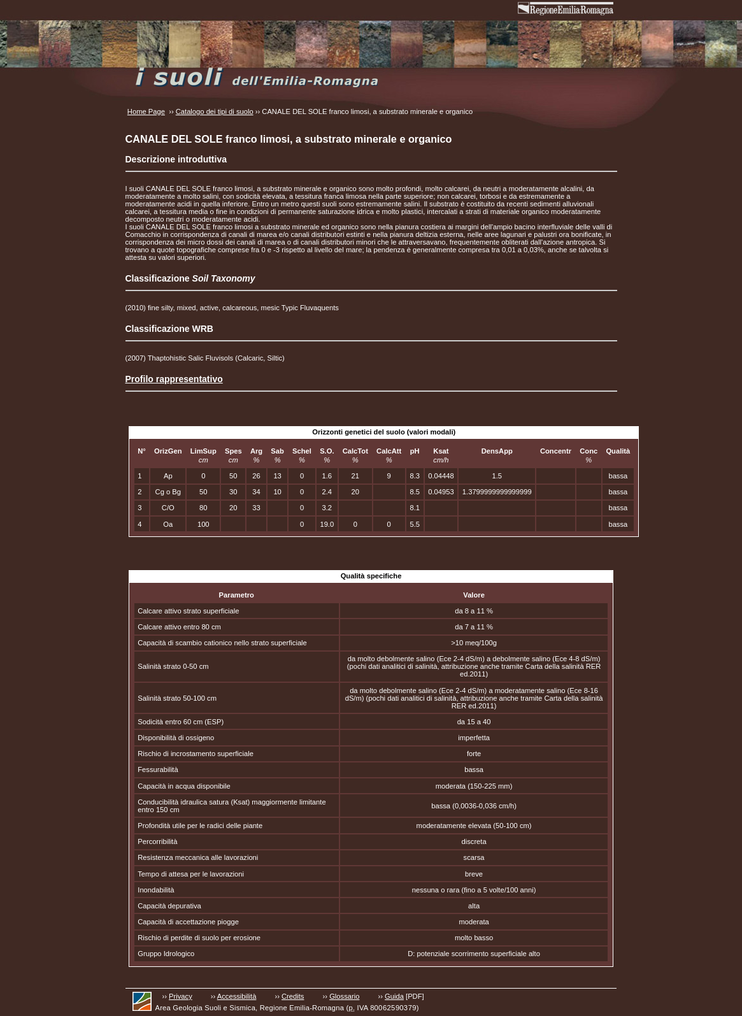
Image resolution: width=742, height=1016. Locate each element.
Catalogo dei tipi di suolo (214, 111)
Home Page (146, 111)
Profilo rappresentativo (174, 379)
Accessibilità (237, 996)
